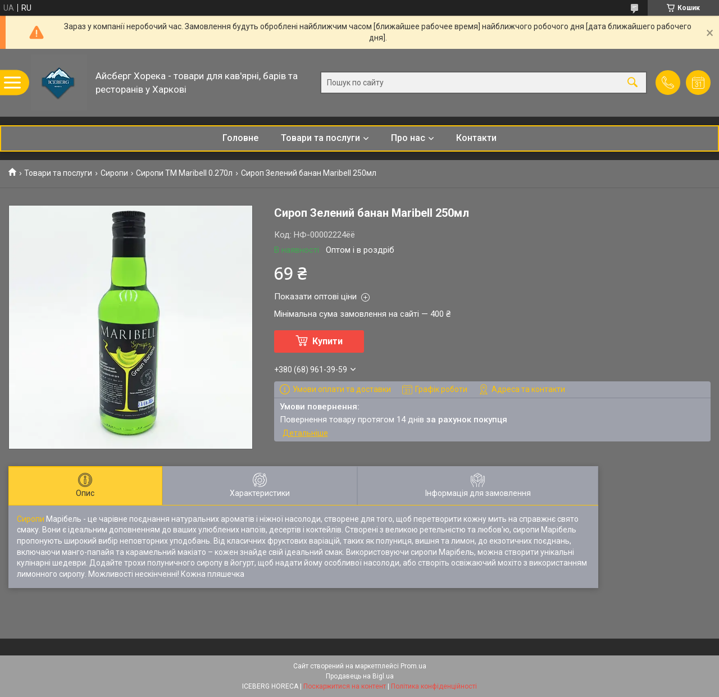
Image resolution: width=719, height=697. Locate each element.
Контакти (476, 138)
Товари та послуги (320, 138)
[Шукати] (632, 82)
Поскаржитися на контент (344, 686)
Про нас (408, 138)
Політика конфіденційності (434, 686)
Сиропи (114, 172)
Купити (327, 341)
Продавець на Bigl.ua (360, 676)
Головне (240, 138)
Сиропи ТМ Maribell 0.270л (184, 172)
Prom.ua (413, 666)
